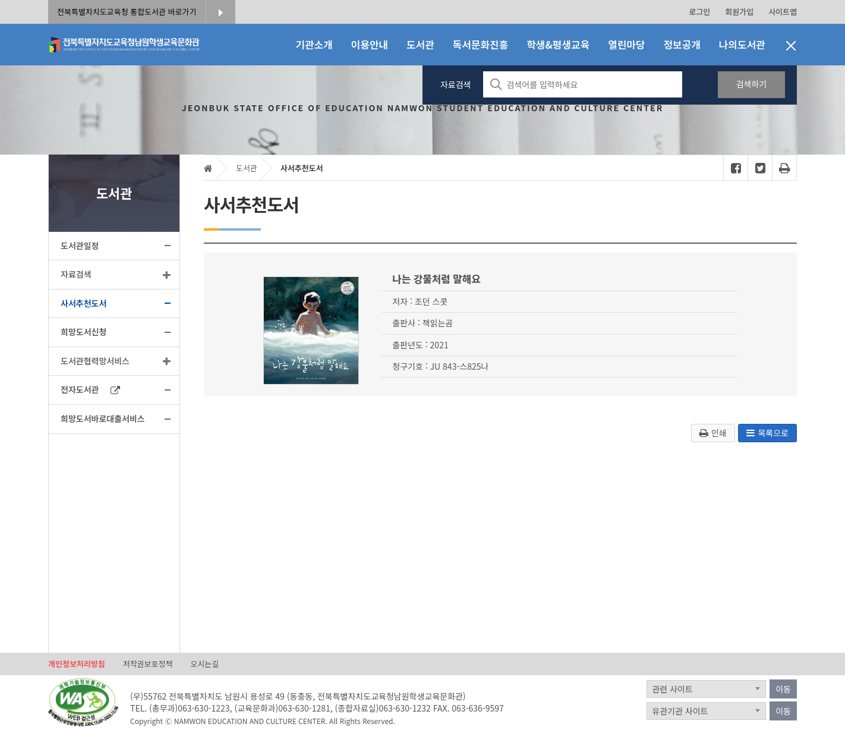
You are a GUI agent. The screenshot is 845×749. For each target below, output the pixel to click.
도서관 (246, 168)
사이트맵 (782, 11)
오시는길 (204, 663)
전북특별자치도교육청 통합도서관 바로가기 (127, 11)
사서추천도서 (301, 168)
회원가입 (739, 11)
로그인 (699, 11)
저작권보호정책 (148, 663)
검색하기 (751, 84)
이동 (783, 689)
